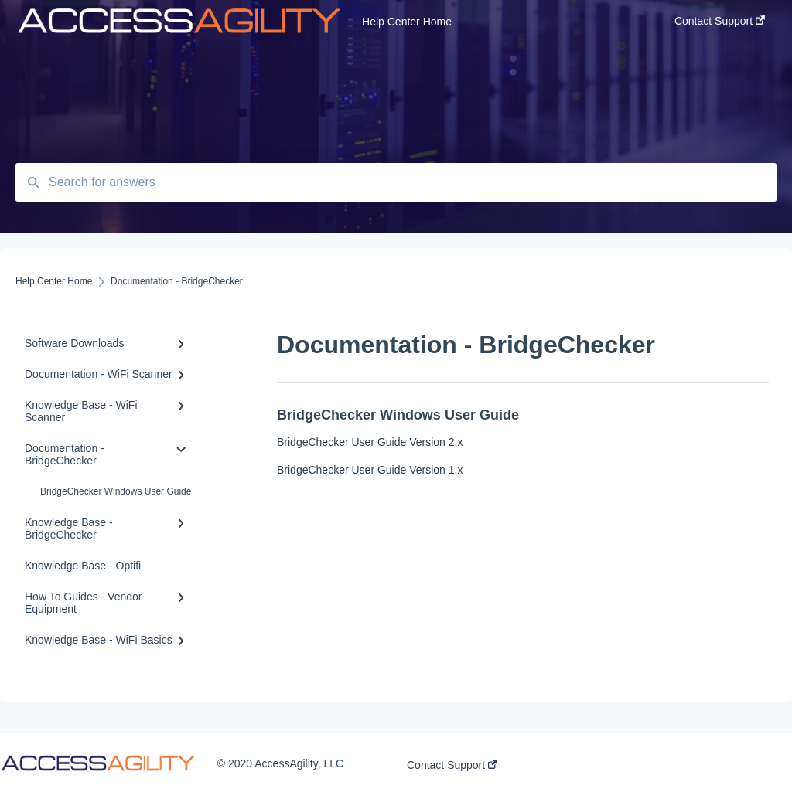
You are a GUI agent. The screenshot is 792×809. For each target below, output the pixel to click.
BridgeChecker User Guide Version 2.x (370, 442)
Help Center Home (407, 21)
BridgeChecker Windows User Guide (115, 491)
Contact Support (452, 765)
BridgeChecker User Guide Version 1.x (370, 470)
